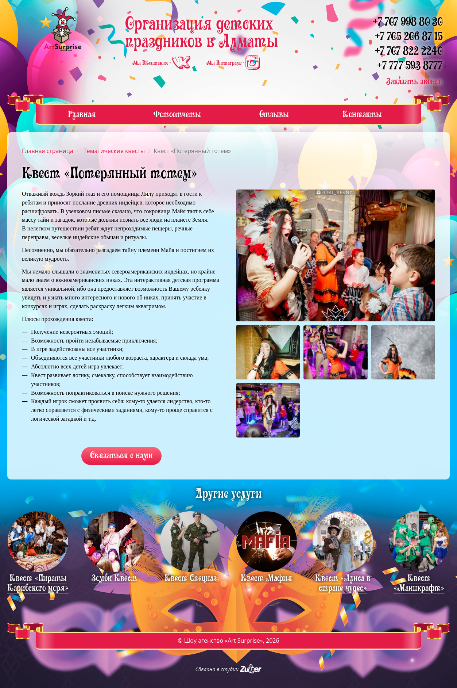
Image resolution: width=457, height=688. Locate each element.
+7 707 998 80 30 (407, 22)
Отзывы (274, 114)
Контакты (362, 114)
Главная (82, 114)
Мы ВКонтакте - (162, 62)
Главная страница (47, 151)
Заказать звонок (414, 81)
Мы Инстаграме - (233, 62)
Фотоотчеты (177, 114)
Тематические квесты (114, 151)
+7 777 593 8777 (409, 65)
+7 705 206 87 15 (408, 36)
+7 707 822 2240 (408, 51)
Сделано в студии (228, 669)
